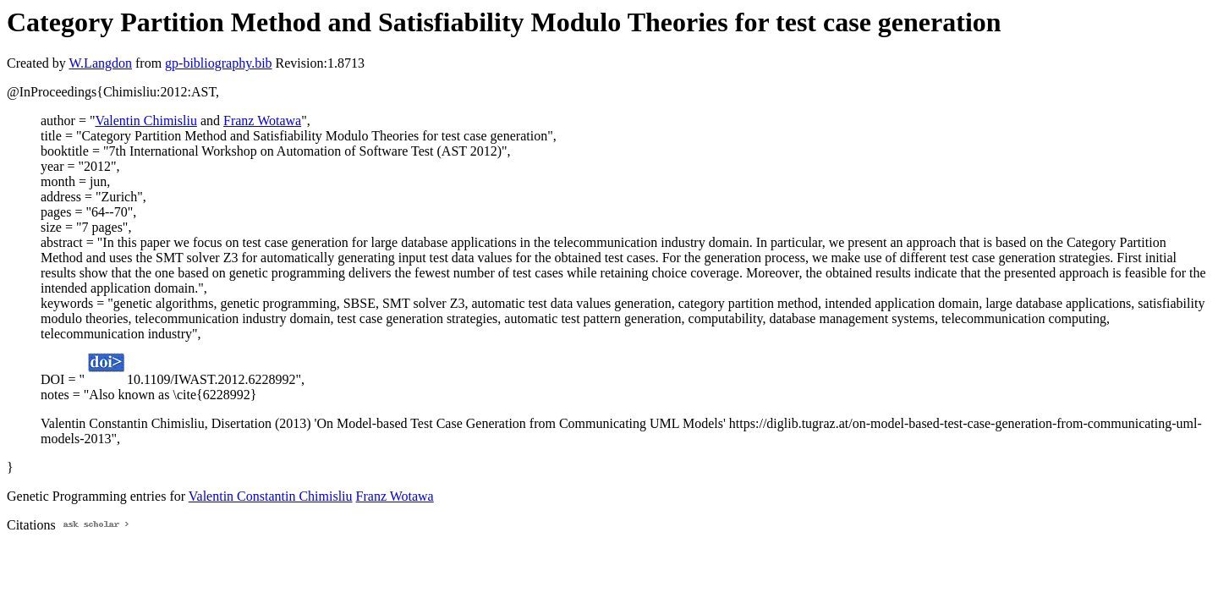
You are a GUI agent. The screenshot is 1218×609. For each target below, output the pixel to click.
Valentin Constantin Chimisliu (271, 496)
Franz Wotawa (262, 120)
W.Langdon (100, 63)
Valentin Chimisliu (145, 120)
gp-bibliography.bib (218, 63)
